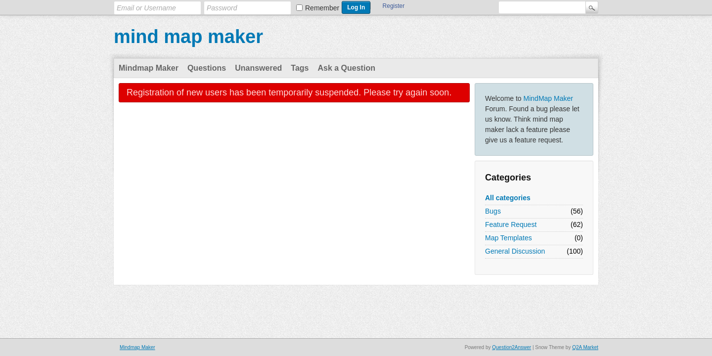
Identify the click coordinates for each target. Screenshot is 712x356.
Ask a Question (346, 68)
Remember (322, 7)
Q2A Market (585, 347)
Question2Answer (511, 347)
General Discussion (515, 251)
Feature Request (510, 224)
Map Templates (508, 238)
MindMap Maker (548, 98)
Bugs (493, 211)
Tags (300, 68)
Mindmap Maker (148, 68)
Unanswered (258, 68)
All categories (508, 198)
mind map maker (188, 36)
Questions (206, 68)
